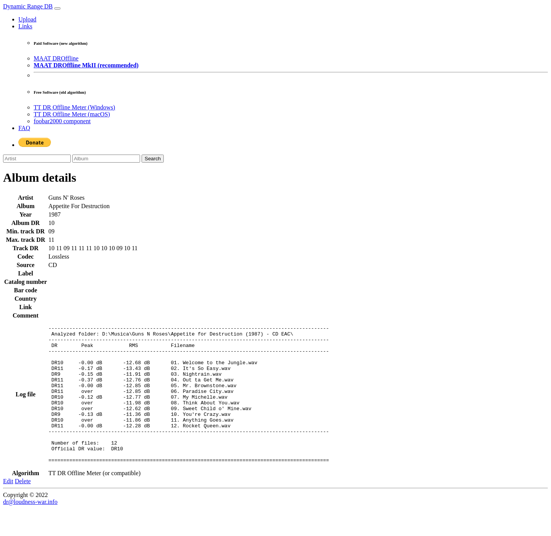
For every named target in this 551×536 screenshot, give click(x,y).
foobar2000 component (62, 121)
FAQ (24, 128)
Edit (8, 508)
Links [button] (25, 26)
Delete (23, 508)
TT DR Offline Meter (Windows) (74, 107)
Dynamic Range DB (28, 6)
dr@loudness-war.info (30, 529)
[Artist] (37, 159)
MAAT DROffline (56, 58)
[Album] (106, 159)
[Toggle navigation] (57, 8)
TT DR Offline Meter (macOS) (72, 114)
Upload (27, 19)
